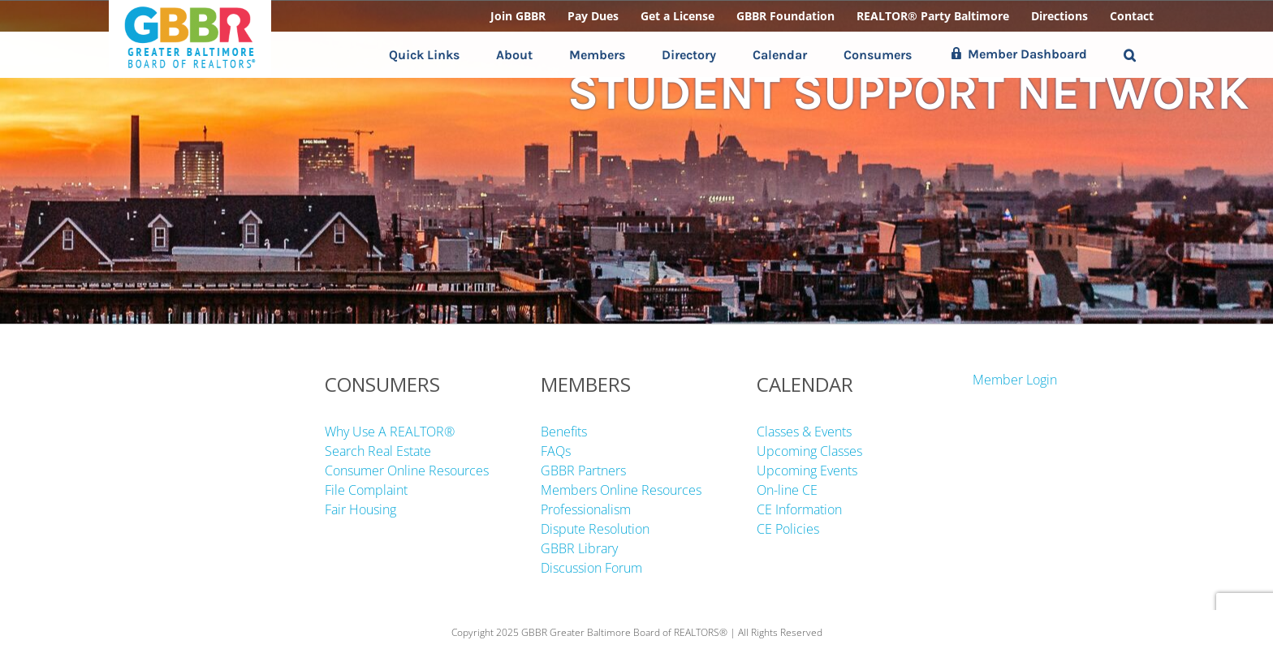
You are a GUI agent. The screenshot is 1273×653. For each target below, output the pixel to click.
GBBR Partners (583, 470)
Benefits (564, 431)
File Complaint (366, 490)
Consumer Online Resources (407, 470)
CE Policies (788, 529)
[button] (1129, 55)
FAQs (556, 451)
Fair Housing (360, 509)
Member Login (1015, 380)
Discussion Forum (591, 568)
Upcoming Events (807, 470)
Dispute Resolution (595, 529)
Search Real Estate (378, 451)
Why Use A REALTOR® (390, 431)
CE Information (799, 509)
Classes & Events (804, 431)
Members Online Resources (621, 490)
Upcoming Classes (809, 451)
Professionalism (586, 509)
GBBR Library (579, 548)
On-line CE (787, 490)
